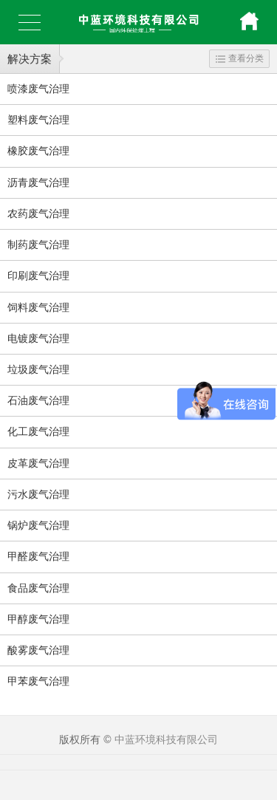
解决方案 (29, 58)
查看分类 (240, 58)
